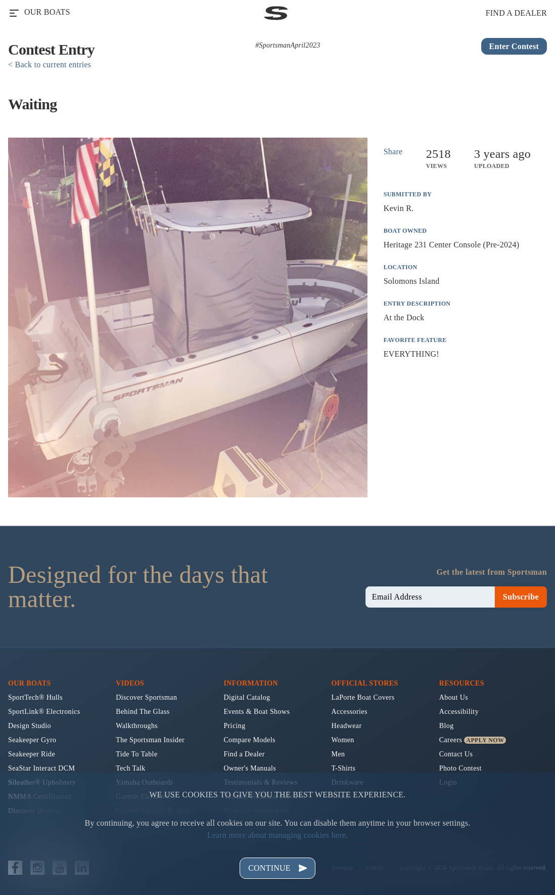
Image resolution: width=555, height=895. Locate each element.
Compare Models (249, 740)
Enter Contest (514, 46)
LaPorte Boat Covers (363, 697)
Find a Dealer (243, 754)
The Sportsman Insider (150, 740)
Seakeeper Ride (31, 754)
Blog (446, 726)
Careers (450, 740)
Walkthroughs (137, 726)
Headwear (347, 726)
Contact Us (456, 754)
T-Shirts (344, 768)
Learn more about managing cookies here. (277, 835)
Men (338, 754)
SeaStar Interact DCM (41, 768)
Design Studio (29, 726)
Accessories (349, 711)
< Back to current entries (49, 64)
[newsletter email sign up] (430, 597)
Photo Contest (460, 768)
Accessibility (459, 711)
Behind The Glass (142, 711)
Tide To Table (136, 754)
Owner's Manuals (249, 768)
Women (343, 740)
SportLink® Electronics (44, 711)
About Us (453, 697)
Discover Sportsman (146, 697)
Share (393, 151)
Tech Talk (131, 768)
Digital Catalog (246, 697)
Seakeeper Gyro (32, 740)
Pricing (234, 726)
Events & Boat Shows (256, 711)
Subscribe (521, 596)
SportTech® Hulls (35, 697)
